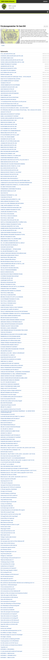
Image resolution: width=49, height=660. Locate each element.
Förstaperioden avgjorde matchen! (8, 547)
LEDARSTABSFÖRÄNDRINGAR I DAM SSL (9, 157)
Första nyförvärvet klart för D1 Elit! (8, 532)
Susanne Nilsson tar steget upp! (7, 518)
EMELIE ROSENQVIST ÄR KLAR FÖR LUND (9, 174)
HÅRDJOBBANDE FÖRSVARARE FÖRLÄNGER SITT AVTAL (13, 234)
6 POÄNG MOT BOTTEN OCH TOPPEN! (8, 474)
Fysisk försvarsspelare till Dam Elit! (8, 398)
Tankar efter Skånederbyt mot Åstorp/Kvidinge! (11, 603)
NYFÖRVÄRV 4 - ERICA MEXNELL (7, 649)
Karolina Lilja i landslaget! (6, 628)
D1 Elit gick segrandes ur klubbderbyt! (9, 489)
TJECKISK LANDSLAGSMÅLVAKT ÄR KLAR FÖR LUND (12, 118)
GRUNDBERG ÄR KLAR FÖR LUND (8, 139)
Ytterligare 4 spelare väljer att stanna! (8, 537)
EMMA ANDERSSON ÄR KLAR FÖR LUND (9, 161)
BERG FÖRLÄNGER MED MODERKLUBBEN (9, 151)
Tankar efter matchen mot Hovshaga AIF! (9, 616)
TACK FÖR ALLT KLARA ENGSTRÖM (8, 294)
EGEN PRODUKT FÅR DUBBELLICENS (8, 257)
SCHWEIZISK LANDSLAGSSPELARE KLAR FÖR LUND (12, 55)
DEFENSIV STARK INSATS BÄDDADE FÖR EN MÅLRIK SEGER (13, 253)
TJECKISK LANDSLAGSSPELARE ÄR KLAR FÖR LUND (12, 60)
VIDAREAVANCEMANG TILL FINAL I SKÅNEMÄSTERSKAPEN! (13, 373)
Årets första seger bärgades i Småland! (9, 570)
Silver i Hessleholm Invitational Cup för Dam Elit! (11, 409)
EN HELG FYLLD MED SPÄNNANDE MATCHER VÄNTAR (12, 203)
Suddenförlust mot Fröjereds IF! (7, 566)
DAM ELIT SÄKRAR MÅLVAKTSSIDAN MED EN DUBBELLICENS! (14, 377)
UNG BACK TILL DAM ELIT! (6, 433)
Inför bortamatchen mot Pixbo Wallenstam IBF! (10, 591)
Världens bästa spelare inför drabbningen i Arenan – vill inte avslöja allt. (16, 76)
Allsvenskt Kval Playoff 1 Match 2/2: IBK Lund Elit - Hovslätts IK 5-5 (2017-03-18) (17, 460)
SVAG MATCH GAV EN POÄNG (7, 247)
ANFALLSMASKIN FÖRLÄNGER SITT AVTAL (10, 201)
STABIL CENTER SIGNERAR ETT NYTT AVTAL (10, 205)
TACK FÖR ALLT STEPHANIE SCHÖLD (8, 303)
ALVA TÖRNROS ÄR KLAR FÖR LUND (8, 72)
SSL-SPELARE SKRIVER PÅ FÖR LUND (8, 230)
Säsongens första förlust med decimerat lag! (10, 485)
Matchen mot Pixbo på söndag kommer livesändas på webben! (14, 593)
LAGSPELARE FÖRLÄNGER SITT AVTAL (9, 211)
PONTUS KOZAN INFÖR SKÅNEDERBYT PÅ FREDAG (11, 105)
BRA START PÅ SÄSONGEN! (6, 402)
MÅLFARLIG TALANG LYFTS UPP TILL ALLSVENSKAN (12, 296)
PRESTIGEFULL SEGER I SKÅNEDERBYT (9, 328)
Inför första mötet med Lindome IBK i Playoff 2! (11, 456)
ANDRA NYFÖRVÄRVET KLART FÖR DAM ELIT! (10, 435)
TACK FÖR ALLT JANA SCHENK (7, 217)
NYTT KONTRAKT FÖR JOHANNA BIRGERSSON (10, 130)
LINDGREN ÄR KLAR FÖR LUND (7, 66)
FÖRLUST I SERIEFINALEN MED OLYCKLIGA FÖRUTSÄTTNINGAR (14, 311)
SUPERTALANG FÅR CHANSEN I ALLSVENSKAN (11, 290)
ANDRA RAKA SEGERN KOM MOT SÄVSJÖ (10, 255)
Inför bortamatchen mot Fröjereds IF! (8, 568)
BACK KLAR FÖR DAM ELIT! (6, 422)
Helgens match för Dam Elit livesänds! (9, 388)
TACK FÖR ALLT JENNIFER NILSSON (8, 301)
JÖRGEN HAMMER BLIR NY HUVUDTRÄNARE (10, 84)
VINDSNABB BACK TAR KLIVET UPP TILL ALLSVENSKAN (12, 286)
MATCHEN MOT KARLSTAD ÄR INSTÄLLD (9, 178)
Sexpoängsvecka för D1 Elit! (7, 480)
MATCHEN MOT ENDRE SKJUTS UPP (8, 190)
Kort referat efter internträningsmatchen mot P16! (11, 630)
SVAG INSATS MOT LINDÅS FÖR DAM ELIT (10, 309)
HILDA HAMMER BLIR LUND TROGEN (8, 128)
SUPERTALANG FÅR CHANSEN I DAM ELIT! (10, 344)
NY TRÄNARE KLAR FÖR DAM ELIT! (8, 420)
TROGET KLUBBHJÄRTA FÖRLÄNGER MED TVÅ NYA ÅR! (12, 348)
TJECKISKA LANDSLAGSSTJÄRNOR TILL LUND (10, 199)
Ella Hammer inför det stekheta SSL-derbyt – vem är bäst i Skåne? (15, 107)
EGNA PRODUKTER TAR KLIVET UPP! (8, 357)
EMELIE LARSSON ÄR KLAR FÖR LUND (9, 124)
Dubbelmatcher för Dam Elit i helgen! (8, 394)
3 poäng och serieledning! (6, 503)
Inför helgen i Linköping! (6, 636)
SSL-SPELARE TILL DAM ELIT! (7, 428)
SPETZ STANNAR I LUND (6, 95)
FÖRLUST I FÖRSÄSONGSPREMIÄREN (9, 269)
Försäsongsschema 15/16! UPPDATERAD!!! (10, 640)
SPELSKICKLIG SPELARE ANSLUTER (8, 282)
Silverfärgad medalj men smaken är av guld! (10, 524)
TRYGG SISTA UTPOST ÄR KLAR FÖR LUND (10, 220)
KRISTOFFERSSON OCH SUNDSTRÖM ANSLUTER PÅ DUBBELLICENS (15, 180)
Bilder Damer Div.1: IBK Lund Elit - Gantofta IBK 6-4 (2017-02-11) (14, 476)
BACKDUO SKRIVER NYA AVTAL (7, 272)
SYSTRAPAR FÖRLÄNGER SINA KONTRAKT (10, 276)
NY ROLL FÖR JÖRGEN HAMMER (7, 136)
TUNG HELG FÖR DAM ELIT (6, 332)
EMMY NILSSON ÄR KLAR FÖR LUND (8, 91)
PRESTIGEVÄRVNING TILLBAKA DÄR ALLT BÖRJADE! (12, 365)
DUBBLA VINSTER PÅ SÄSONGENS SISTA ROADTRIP (12, 323)
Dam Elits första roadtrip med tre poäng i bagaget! (11, 400)
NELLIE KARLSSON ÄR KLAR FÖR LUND (9, 168)
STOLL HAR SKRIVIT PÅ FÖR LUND (8, 53)
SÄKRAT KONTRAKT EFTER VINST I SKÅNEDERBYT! (11, 375)
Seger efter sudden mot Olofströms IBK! (9, 624)
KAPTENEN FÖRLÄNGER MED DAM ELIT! (9, 443)
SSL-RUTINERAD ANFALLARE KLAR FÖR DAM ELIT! (11, 396)
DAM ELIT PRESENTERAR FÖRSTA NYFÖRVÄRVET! (11, 367)
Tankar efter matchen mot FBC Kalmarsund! (10, 620)
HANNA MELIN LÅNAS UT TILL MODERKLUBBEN (11, 238)
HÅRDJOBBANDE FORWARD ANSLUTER (9, 240)
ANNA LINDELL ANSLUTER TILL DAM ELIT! (10, 445)
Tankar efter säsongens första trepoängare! (10, 611)
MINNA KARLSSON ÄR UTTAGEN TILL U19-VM (10, 166)
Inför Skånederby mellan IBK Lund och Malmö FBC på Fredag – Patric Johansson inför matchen (21, 109)
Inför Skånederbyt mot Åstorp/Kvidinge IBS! (10, 605)
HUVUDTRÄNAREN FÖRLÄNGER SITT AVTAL (10, 299)
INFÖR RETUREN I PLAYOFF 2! (7, 451)
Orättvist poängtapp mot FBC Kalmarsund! (10, 574)
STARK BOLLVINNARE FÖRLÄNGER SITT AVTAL (11, 209)
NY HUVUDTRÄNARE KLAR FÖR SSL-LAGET (10, 134)
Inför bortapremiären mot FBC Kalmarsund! (10, 622)
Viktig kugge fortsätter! (5, 528)
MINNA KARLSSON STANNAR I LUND (8, 147)
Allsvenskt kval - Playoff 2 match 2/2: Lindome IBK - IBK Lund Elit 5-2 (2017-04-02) (18, 447)
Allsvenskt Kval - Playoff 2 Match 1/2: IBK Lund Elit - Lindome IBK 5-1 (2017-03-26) (18, 453)
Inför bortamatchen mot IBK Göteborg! (9, 545)
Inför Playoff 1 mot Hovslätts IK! (7, 464)
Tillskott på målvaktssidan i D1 (7, 559)
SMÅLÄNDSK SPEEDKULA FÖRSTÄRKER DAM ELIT (11, 321)
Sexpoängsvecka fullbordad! (7, 505)
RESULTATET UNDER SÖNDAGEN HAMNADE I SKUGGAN (13, 319)
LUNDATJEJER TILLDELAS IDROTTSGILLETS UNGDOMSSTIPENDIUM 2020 (16, 182)
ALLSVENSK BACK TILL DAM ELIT (8, 265)
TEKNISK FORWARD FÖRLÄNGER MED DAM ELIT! (11, 342)
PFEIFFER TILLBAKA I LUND (6, 74)
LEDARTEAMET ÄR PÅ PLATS (7, 280)
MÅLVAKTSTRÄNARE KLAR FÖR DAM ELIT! (10, 392)
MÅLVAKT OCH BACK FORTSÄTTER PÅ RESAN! (10, 426)
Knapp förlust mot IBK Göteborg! (8, 543)
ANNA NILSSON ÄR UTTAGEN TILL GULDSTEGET (11, 172)
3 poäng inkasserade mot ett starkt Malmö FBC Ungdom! (13, 510)
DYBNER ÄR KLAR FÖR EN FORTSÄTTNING (9, 97)
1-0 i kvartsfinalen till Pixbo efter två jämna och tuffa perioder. (13, 101)
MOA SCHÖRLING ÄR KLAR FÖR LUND (9, 176)
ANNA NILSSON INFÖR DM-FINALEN (8, 99)
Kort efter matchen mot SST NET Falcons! (9, 643)
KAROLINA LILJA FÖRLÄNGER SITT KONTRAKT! (11, 437)
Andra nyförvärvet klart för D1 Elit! (8, 530)
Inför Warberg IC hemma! (6, 549)
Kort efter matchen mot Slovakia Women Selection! (11, 645)
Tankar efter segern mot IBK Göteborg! (9, 595)
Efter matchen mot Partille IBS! (7, 607)
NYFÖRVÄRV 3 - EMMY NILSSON (7, 653)
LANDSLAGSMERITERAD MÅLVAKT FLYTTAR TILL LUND (12, 263)
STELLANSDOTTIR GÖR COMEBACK (8, 70)
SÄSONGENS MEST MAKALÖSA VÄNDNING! (10, 380)
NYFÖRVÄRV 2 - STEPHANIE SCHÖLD (8, 655)
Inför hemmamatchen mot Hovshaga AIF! (9, 618)
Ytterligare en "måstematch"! (7, 555)
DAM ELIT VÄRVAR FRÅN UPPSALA (8, 259)
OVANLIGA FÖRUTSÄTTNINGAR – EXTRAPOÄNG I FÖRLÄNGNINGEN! (15, 371)
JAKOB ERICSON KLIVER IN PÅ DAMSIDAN (10, 93)
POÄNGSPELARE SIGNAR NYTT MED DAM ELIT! (11, 441)
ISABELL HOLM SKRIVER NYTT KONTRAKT (9, 116)
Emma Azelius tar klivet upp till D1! (8, 588)
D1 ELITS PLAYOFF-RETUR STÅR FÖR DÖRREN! (10, 462)
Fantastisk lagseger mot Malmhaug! (8, 493)
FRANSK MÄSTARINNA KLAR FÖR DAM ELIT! (10, 418)
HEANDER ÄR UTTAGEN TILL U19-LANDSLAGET (11, 155)
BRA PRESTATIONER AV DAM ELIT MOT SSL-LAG (11, 261)
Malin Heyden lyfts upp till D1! (7, 578)
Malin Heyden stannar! (5, 534)
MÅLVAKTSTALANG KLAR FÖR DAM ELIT (9, 317)
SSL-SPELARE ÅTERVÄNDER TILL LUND (9, 251)
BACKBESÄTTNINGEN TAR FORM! (8, 439)
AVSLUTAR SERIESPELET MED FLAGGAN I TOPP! (11, 466)
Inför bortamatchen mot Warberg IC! (8, 601)
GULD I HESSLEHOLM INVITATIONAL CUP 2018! (11, 338)
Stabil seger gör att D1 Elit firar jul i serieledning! (11, 487)
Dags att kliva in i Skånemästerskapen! (9, 584)
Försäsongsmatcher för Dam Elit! (13, 26)
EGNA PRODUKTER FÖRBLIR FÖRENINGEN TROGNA (11, 274)
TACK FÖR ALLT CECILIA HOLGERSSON (9, 215)
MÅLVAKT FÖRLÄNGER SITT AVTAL (8, 236)
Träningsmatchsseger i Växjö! (7, 520)
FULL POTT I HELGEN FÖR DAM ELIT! (8, 382)
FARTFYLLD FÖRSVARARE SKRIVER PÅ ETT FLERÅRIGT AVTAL (14, 222)
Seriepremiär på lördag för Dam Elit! (8, 405)
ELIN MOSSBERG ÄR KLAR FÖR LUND (9, 126)
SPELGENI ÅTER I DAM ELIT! (6, 350)
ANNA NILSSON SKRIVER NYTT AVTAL (9, 68)
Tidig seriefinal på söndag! (6, 499)
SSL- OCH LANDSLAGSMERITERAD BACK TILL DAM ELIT (13, 242)
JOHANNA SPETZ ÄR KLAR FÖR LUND (9, 143)
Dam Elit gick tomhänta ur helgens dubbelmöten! (11, 390)
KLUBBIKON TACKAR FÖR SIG (7, 305)
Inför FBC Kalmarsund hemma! (7, 576)
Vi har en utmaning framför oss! (7, 586)
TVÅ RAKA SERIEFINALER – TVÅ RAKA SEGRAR (11, 249)
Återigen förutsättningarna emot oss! (8, 551)
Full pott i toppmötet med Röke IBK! (8, 478)
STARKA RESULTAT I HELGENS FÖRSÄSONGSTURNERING (13, 163)
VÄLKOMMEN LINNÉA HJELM (7, 57)
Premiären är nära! (4, 626)
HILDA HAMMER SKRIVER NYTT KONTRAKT (10, 80)
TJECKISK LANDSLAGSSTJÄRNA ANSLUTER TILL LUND (12, 62)
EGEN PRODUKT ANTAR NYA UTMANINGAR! (10, 384)
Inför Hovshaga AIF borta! (6, 572)
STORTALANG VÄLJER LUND (7, 278)
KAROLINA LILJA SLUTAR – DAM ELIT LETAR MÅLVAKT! (12, 353)
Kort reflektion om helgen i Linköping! (9, 632)
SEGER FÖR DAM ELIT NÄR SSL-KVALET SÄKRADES (12, 307)
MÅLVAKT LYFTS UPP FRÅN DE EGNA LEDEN (10, 141)
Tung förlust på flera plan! (6, 553)
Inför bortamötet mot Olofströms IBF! (8, 580)
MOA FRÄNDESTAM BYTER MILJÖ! (8, 424)
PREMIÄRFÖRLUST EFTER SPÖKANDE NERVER (10, 336)
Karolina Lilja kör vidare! (6, 526)
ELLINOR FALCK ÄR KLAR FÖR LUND (8, 149)
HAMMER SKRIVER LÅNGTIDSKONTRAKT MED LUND (12, 228)
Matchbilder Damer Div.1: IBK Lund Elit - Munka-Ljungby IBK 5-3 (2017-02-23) (17, 472)
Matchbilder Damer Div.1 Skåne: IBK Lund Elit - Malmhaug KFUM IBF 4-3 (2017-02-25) (18, 470)
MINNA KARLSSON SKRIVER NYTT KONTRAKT (10, 114)
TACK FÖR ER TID (4, 193)
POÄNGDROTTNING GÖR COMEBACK (8, 288)
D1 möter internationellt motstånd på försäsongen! (11, 651)
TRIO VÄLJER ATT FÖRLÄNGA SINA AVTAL (10, 267)
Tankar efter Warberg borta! (6, 599)
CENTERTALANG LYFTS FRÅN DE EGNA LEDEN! (10, 340)
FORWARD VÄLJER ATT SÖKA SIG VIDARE (10, 326)
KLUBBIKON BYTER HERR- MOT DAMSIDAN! (10, 363)
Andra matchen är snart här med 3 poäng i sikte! (11, 514)
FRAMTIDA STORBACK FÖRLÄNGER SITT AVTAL (11, 224)
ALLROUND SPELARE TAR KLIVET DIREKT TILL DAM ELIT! (13, 416)
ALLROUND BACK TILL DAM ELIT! (8, 355)
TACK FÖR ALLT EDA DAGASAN (7, 213)
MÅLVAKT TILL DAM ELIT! (6, 407)
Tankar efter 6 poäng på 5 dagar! (7, 512)
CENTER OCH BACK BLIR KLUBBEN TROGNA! (10, 431)
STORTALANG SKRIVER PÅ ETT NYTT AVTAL (10, 226)
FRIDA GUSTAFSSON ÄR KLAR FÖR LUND (9, 170)
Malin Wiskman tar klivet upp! (7, 522)
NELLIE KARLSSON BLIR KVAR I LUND (9, 120)
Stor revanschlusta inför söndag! (7, 564)
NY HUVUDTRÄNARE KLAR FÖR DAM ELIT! (10, 369)
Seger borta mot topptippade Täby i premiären (10, 78)
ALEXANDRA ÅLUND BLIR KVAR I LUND (9, 87)
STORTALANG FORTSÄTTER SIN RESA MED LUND (11, 207)
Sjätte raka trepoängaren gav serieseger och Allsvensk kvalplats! (14, 468)
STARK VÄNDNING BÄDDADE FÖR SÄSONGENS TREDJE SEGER (14, 330)
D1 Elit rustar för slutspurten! (7, 483)
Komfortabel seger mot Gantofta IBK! (8, 501)
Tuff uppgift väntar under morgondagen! (9, 516)
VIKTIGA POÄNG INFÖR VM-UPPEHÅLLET (9, 245)
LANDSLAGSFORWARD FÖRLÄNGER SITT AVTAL (11, 232)
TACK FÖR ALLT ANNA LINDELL (7, 292)
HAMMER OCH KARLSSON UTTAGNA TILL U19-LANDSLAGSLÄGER (15, 184)
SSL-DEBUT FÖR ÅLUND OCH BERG (8, 186)
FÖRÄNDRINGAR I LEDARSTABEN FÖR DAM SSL (11, 188)
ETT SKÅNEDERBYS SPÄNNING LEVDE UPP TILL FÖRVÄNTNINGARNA (15, 313)
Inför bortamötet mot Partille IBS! (7, 609)
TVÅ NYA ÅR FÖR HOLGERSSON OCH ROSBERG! (11, 359)
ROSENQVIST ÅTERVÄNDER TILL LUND (9, 195)
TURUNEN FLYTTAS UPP (6, 82)
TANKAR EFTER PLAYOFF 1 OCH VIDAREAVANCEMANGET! (13, 458)
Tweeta (2, 45)
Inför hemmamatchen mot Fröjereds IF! (9, 613)
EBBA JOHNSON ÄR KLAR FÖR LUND (8, 145)
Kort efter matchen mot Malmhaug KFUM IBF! (10, 638)
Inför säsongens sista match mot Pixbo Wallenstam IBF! (12, 541)
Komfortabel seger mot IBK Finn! (7, 507)
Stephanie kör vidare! (5, 539)
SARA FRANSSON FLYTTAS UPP (7, 89)
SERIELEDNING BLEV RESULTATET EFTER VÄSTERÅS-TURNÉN (14, 334)
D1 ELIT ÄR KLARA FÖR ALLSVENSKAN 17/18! (10, 449)
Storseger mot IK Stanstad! (6, 491)
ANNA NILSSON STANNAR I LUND (8, 122)
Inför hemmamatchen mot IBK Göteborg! (9, 597)
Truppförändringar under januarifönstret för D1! (11, 557)
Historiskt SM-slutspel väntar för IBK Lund (9, 103)
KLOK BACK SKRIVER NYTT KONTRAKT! (9, 346)
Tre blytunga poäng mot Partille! (7, 561)
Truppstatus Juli (4, 647)
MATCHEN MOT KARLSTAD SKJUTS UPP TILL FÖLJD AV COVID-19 (15, 159)
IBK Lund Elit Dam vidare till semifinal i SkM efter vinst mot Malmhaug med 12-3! (17, 582)
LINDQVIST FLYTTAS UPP (6, 112)
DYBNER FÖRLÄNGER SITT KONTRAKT (9, 64)
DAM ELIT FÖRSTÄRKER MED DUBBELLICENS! (10, 386)
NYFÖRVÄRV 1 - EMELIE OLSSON (7, 657)
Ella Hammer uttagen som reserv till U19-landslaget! (11, 634)
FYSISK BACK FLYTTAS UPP (6, 197)
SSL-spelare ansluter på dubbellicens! (9, 497)
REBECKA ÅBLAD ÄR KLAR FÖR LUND (9, 132)
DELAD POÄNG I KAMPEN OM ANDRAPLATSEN (11, 315)
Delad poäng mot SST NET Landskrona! (9, 495)
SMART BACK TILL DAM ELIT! (7, 361)
